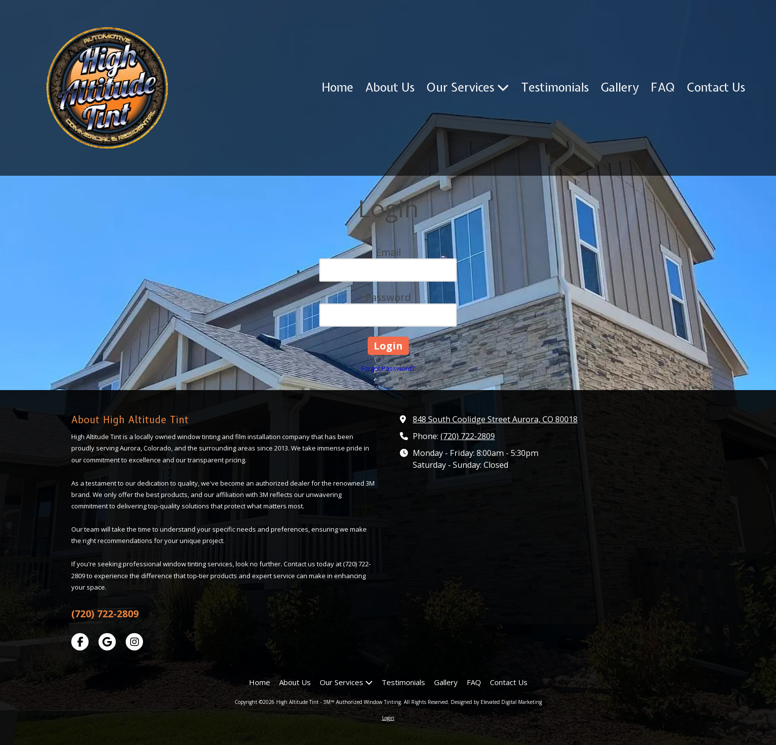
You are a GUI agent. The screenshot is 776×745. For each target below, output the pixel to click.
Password (388, 297)
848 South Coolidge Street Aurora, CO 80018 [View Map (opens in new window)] (495, 419)
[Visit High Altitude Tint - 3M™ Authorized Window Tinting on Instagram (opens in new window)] (134, 641)
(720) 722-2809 (467, 436)
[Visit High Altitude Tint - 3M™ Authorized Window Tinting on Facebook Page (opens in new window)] (80, 641)
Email (388, 252)
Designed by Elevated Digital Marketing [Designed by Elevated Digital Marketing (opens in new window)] (496, 701)
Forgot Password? (388, 368)
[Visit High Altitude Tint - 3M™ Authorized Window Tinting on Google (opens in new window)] (107, 641)
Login (388, 717)
